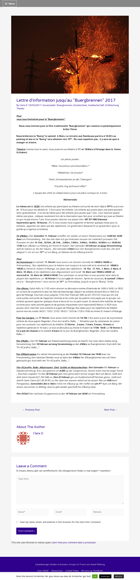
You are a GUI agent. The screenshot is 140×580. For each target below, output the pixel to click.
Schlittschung (113, 105)
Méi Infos (118, 576)
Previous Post (31, 409)
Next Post (111, 409)
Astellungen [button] (105, 576)
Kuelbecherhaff (97, 105)
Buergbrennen (65, 105)
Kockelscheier (81, 105)
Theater (20, 108)
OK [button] (95, 576)
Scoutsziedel (49, 105)
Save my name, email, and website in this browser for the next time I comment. (60, 523)
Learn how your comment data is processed (74, 543)
